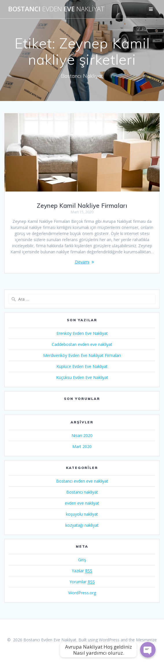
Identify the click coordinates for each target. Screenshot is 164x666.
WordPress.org (82, 592)
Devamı (82, 262)
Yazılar (82, 571)
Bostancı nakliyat (82, 492)
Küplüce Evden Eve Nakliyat (82, 366)
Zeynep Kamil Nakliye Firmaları (82, 205)
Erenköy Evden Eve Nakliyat (82, 333)
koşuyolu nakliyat (82, 514)
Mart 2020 (82, 446)
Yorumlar (82, 582)
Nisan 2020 (82, 435)
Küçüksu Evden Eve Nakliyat (82, 377)
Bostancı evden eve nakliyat (82, 481)
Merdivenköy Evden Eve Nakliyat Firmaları (82, 355)
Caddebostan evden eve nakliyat (82, 344)
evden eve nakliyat (82, 503)
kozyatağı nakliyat (82, 525)
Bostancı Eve (56, 9)
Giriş (82, 559)
